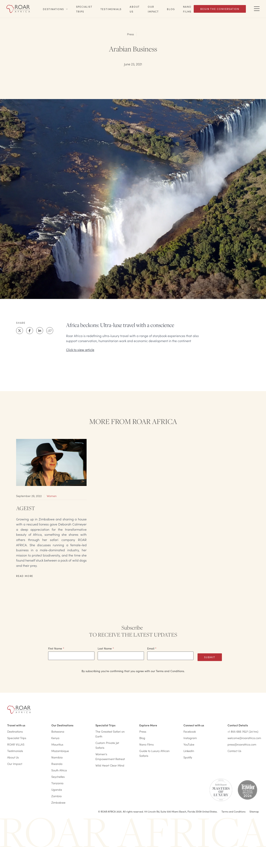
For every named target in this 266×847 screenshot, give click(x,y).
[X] (19, 330)
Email (151, 648)
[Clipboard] (49, 330)
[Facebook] (29, 330)
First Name (56, 648)
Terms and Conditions (233, 811)
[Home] (18, 9)
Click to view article (80, 349)
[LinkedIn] (39, 330)
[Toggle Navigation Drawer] (257, 9)
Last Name (106, 648)
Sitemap (254, 811)
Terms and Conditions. (170, 671)
